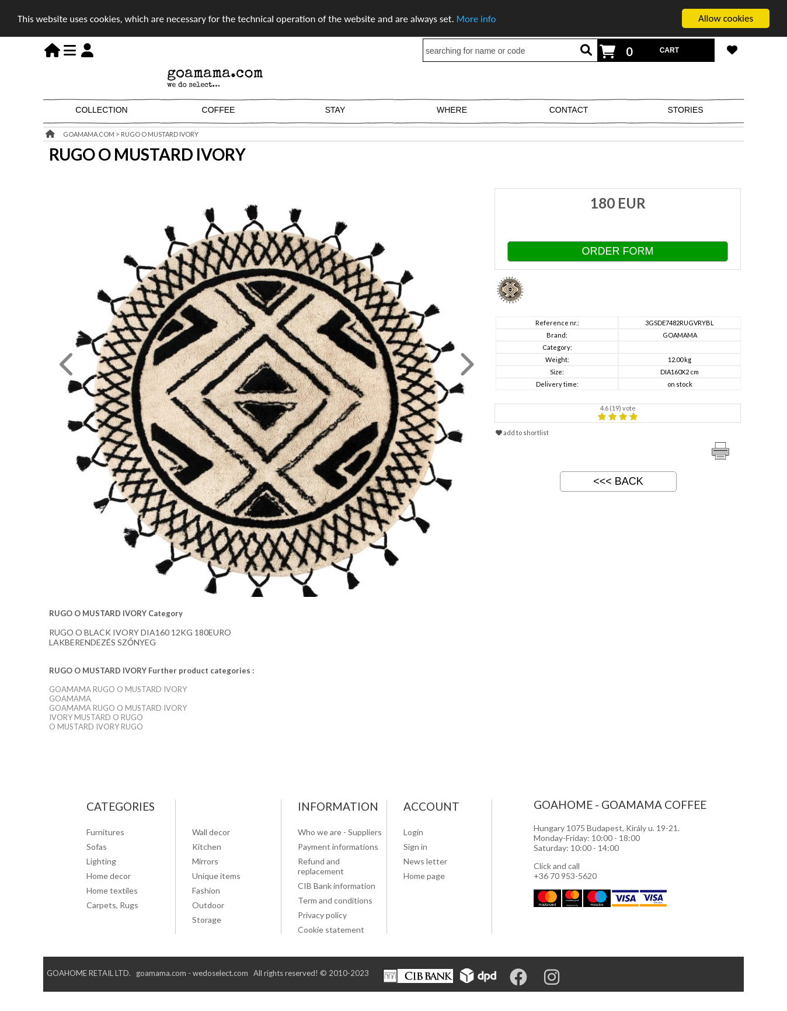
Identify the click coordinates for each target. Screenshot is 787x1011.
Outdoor (208, 905)
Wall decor (211, 832)
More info (476, 18)
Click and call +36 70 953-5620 (565, 871)
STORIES (685, 109)
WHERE (452, 109)
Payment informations (338, 847)
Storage (206, 920)
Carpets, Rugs (112, 905)
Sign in (415, 847)
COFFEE (218, 109)
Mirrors (205, 861)
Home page (424, 876)
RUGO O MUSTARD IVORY (160, 134)
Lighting (101, 861)
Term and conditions (335, 900)
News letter (425, 861)
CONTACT (568, 109)
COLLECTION (101, 109)
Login (413, 832)
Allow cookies (725, 18)
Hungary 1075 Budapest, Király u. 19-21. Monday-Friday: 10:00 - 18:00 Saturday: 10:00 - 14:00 (607, 838)
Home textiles (112, 890)
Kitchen (206, 847)
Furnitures (105, 832)
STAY (335, 109)
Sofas (96, 847)
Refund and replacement (321, 866)
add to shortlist (522, 432)
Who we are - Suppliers (340, 832)
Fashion (206, 890)
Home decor (108, 876)
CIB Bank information (336, 886)
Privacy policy (322, 915)
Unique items (216, 876)
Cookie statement (331, 929)
